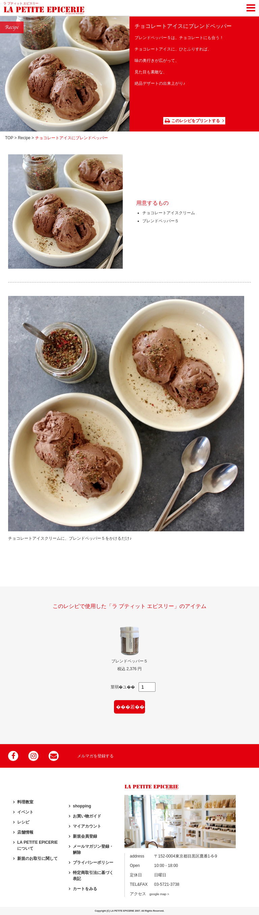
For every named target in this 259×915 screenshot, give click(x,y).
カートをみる (85, 888)
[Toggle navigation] (251, 6)
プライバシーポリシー (93, 862)
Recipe (24, 138)
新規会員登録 (85, 836)
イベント (25, 812)
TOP (9, 138)
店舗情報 (25, 832)
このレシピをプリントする (192, 120)
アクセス (149, 893)
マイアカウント (87, 826)
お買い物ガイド (87, 816)
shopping (82, 806)
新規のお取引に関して (37, 858)
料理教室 (25, 802)
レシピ (23, 822)
